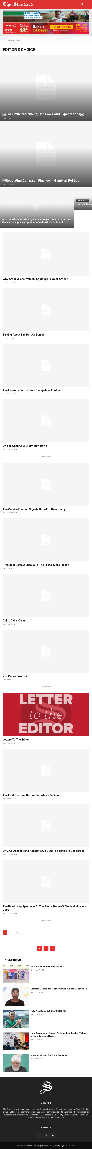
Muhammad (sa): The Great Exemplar (49, 1055)
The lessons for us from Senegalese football (32, 390)
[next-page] (22, 932)
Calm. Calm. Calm (14, 620)
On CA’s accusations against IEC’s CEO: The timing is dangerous (43, 850)
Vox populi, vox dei (15, 676)
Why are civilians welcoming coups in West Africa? (35, 279)
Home (5, 40)
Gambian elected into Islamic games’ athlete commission (59, 989)
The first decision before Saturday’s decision (31, 795)
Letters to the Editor (16, 739)
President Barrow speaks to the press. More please (36, 565)
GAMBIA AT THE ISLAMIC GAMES (47, 966)
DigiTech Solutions (68, 1146)
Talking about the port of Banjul (23, 334)
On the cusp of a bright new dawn (25, 445)
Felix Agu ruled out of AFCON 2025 (48, 1011)
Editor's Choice (82, 201)
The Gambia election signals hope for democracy (34, 509)
